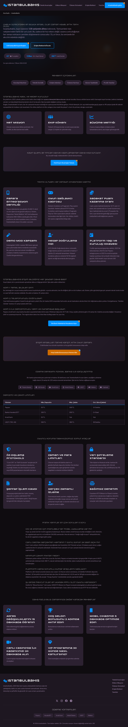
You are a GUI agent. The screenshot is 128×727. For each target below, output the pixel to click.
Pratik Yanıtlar (109, 83)
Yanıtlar (101, 5)
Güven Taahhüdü (91, 83)
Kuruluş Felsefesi (20, 83)
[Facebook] (66, 701)
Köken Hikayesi (61, 5)
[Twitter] (57, 701)
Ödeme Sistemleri (76, 5)
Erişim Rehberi (90, 5)
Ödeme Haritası (73, 83)
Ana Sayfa (6, 13)
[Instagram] (62, 701)
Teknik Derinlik (37, 83)
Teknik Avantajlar (46, 5)
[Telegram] (71, 701)
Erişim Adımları (55, 83)
